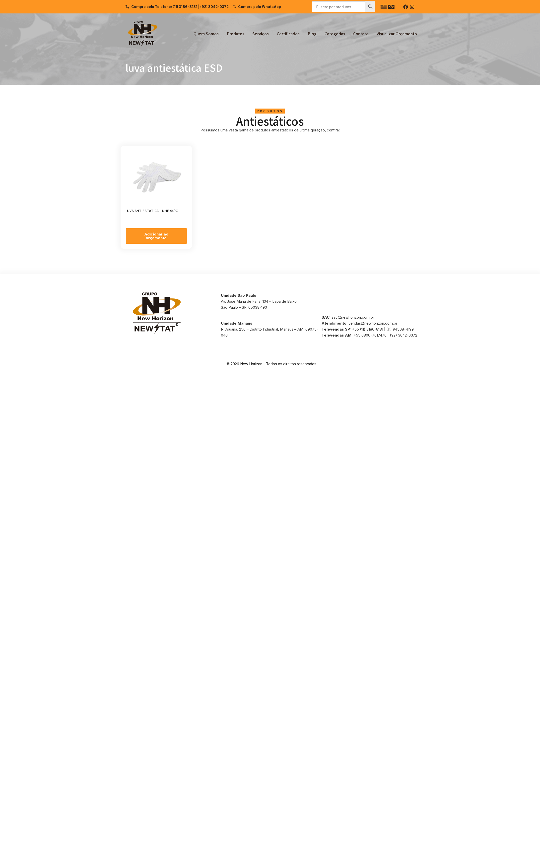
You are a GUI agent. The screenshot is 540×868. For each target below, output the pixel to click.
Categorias (335, 34)
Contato (361, 34)
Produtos (235, 34)
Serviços (260, 34)
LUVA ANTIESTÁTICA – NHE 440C (152, 210)
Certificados (288, 34)
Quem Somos (206, 34)
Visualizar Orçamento (397, 34)
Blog (312, 34)
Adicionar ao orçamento (156, 236)
